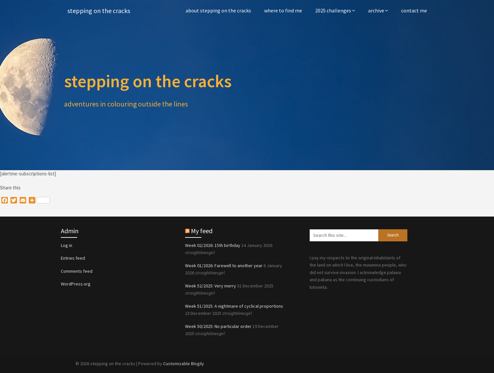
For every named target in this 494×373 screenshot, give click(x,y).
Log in (66, 245)
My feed (202, 231)
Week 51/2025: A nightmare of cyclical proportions (234, 306)
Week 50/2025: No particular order (218, 326)
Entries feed (73, 258)
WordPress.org (76, 284)
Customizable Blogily (183, 363)
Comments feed (77, 271)
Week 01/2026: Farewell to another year (224, 265)
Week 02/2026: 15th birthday (212, 245)
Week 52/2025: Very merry (210, 286)
